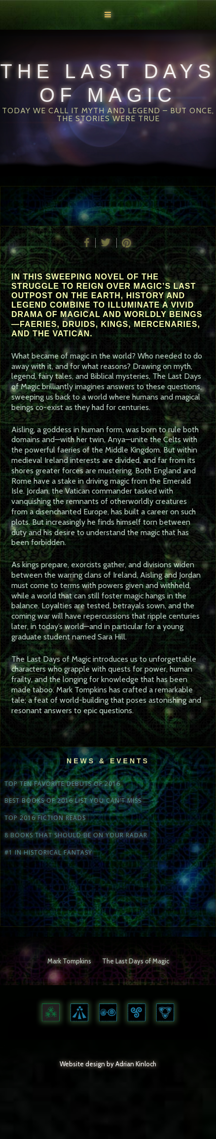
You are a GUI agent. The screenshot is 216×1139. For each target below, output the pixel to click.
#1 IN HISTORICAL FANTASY (48, 853)
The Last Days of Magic (135, 961)
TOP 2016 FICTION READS (45, 818)
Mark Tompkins (69, 961)
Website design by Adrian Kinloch (108, 1064)
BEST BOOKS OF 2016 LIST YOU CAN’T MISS (73, 801)
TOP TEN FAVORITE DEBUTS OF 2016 (62, 784)
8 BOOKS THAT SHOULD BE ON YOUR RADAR (75, 835)
